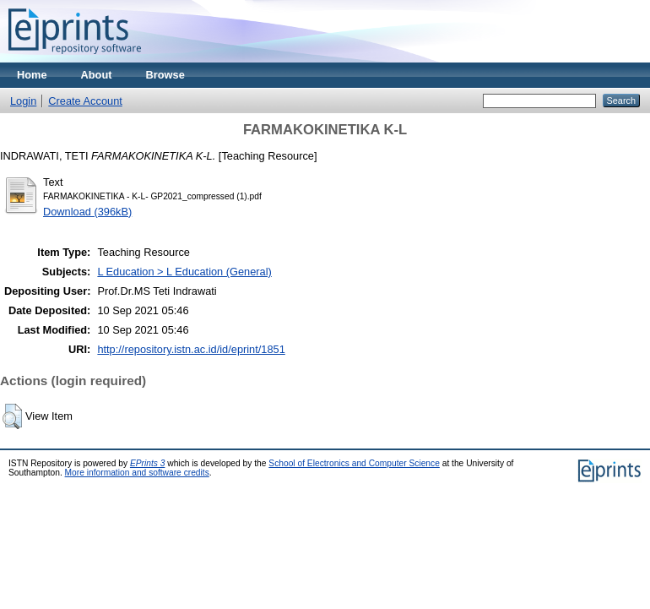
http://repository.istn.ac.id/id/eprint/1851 (190, 349)
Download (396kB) (87, 211)
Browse (165, 74)
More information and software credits (137, 472)
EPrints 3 (147, 463)
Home (32, 74)
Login (23, 101)
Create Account (85, 101)
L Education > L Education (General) (184, 271)
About (96, 74)
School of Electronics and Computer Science (354, 463)
